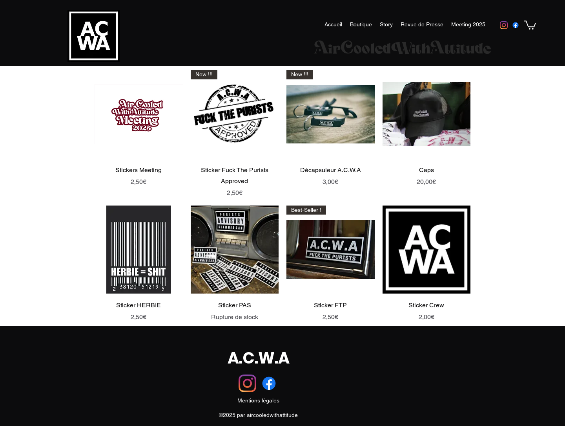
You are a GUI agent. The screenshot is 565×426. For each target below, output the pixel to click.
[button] (530, 24)
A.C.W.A (259, 358)
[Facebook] (515, 25)
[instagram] (504, 25)
